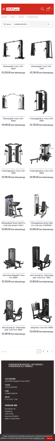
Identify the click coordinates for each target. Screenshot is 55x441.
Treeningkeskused (21, 64)
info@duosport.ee (11, 393)
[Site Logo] (13, 9)
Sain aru (49, 438)
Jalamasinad (6, 273)
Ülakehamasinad (21, 221)
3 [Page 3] (47, 351)
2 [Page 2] (43, 351)
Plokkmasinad (11, 64)
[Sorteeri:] (21, 24)
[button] (4, 9)
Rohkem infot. (39, 438)
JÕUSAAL (3, 64)
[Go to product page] (13, 49)
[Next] (52, 351)
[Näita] (49, 24)
